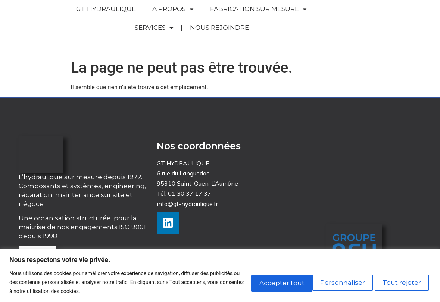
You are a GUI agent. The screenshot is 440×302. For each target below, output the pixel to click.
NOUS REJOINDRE (219, 27)
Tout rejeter (331, 282)
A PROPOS (173, 9)
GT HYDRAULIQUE (106, 9)
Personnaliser (264, 282)
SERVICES (154, 28)
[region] (220, 275)
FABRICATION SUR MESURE (258, 9)
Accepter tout (397, 282)
